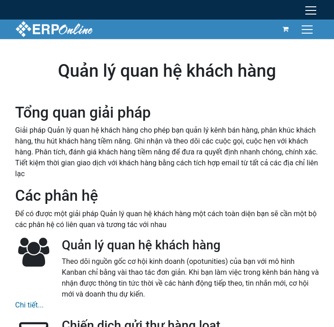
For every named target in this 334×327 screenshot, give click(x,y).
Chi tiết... (29, 305)
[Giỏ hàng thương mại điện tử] (286, 29)
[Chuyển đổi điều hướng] (308, 29)
